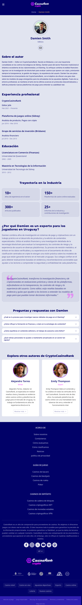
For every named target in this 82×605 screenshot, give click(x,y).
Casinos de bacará (40, 471)
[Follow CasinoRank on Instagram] (32, 545)
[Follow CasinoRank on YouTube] (43, 545)
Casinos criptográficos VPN (40, 513)
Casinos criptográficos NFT (40, 505)
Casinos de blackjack (40, 476)
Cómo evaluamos (40, 443)
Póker (40, 484)
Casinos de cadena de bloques (40, 500)
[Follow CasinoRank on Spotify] (49, 545)
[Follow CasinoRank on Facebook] (26, 545)
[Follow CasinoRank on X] (37, 545)
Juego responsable (21, 599)
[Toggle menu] (3, 4)
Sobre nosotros (40, 434)
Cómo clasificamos (40, 447)
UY (40, 551)
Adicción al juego (8, 599)
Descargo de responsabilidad (39, 599)
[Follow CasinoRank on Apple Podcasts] (54, 545)
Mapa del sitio (40, 604)
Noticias (40, 451)
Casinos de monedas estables (40, 509)
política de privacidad (40, 455)
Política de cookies (72, 599)
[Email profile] (40, 47)
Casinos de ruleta (40, 480)
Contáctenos (40, 438)
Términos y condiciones (57, 599)
